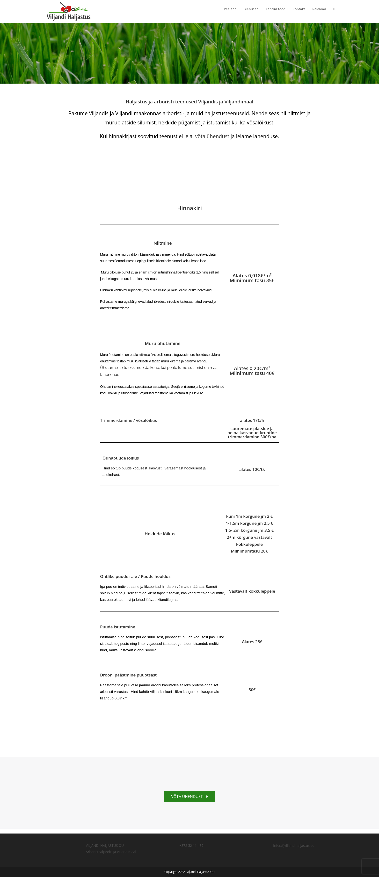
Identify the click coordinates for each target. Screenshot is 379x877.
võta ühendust (213, 136)
